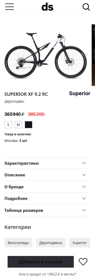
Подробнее (16, 198)
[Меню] (9, 7)
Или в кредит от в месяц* (47, 274)
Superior (80, 242)
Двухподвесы (50, 242)
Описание (15, 175)
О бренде (14, 187)
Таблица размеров (24, 210)
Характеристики (22, 163)
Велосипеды (18, 242)
